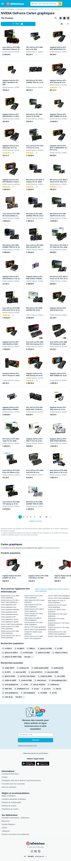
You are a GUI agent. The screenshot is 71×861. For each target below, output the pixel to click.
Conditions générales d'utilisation (14, 799)
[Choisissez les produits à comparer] (61, 24)
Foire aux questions (9, 787)
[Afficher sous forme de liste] (64, 18)
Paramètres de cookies (10, 809)
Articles (4, 828)
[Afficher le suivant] (51, 516)
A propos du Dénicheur (10, 774)
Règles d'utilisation (9, 796)
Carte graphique (48, 548)
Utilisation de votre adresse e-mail (27, 745)
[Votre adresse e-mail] (35, 734)
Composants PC (21, 9)
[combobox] (44, 4)
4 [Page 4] (30, 517)
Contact (4, 777)
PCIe (57, 548)
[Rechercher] (60, 4)
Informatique (10, 9)
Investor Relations (8, 824)
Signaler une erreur (35, 521)
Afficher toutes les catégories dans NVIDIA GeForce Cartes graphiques (52, 590)
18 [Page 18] (46, 517)
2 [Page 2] (23, 517)
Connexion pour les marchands (13, 784)
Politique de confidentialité (11, 802)
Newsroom (6, 821)
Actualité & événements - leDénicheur (16, 818)
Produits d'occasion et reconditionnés (15, 834)
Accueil (3, 9)
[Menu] (2, 3)
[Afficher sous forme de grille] (60, 18)
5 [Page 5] (34, 517)
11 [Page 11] (40, 517)
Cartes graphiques (33, 9)
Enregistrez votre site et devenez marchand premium (21, 780)
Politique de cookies (9, 806)
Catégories (6, 831)
